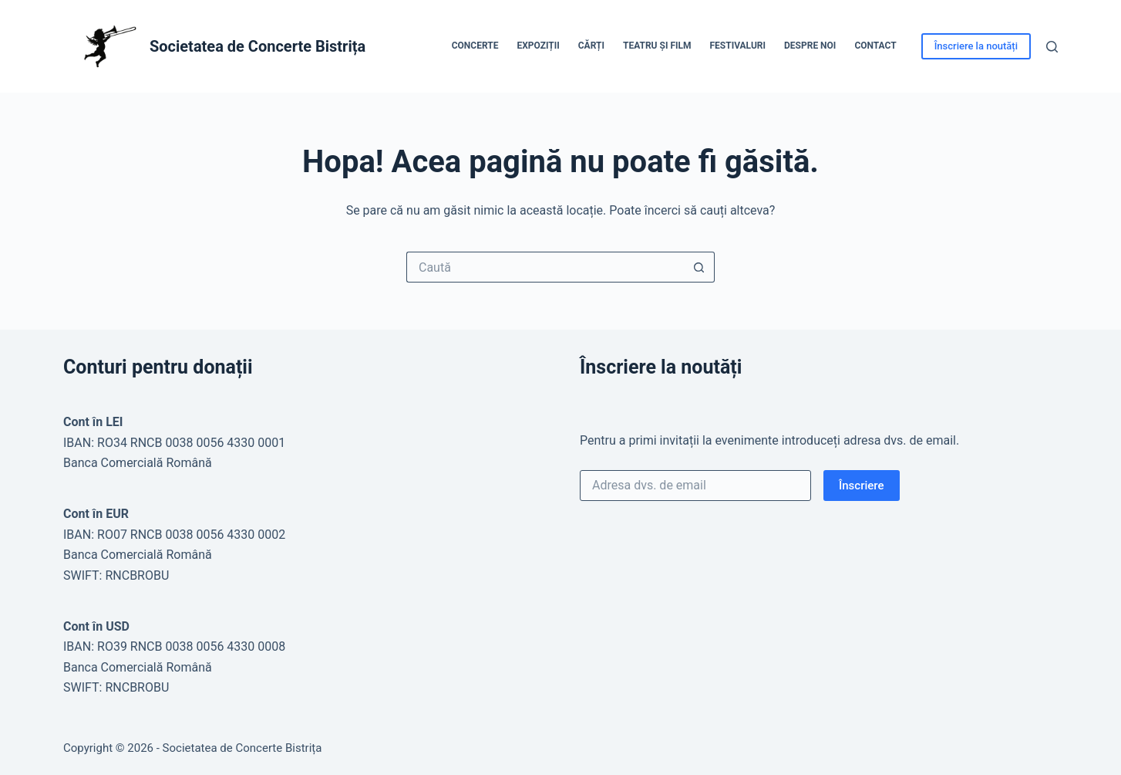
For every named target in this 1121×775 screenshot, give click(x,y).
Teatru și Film (657, 45)
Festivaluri (737, 45)
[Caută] (1052, 46)
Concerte (475, 45)
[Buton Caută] (699, 267)
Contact (875, 45)
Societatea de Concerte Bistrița (257, 46)
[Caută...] (545, 267)
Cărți (591, 45)
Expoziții (538, 45)
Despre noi (810, 45)
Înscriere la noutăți (976, 46)
